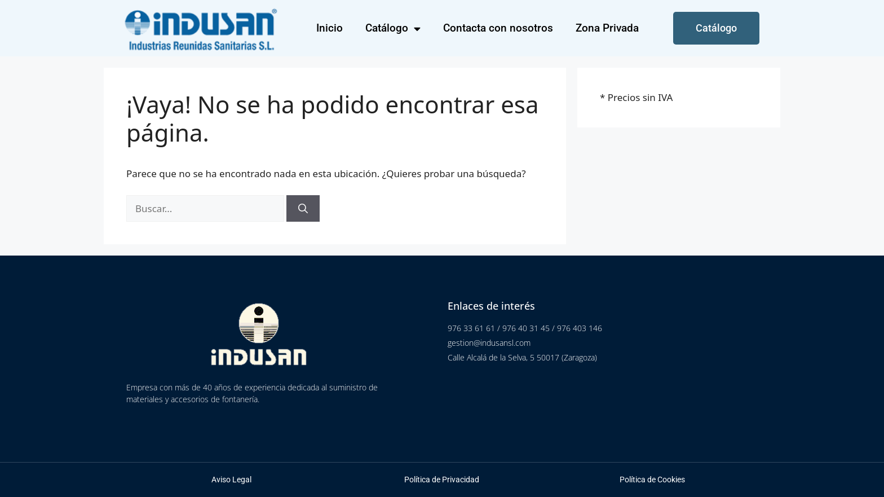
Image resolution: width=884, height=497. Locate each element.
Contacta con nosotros (498, 27)
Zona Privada (607, 27)
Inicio (329, 27)
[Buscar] (303, 208)
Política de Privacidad (441, 479)
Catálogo (393, 28)
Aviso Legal (231, 479)
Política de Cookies (652, 479)
